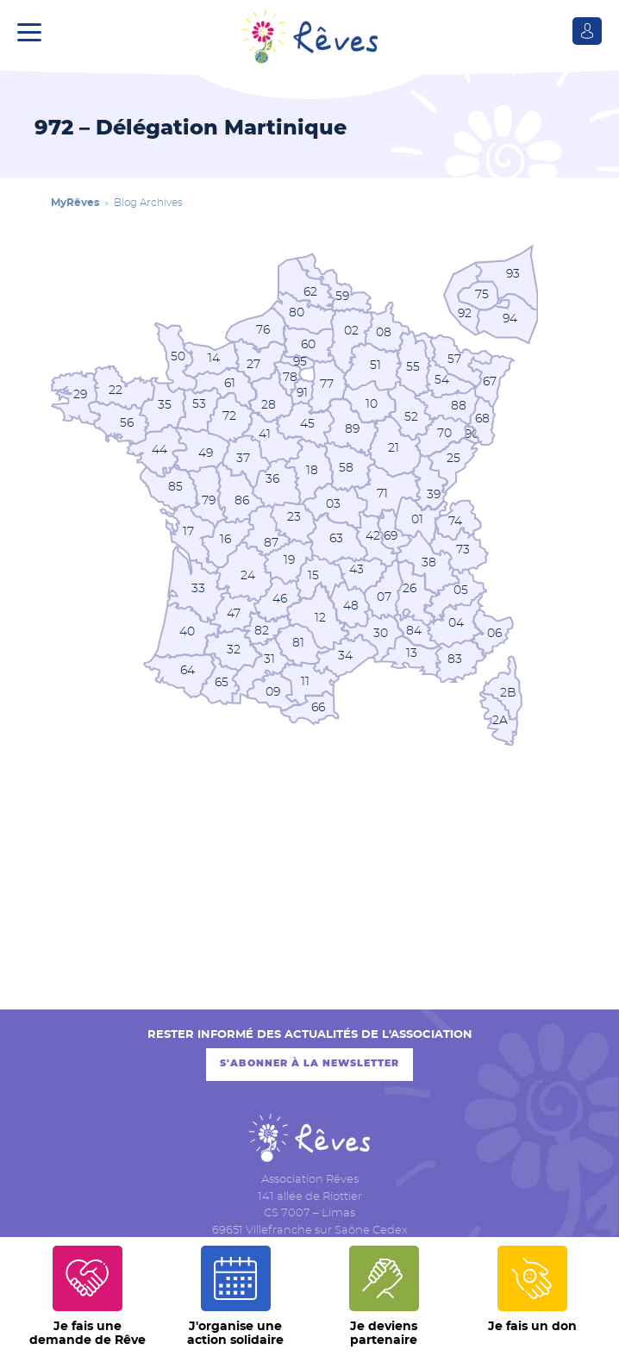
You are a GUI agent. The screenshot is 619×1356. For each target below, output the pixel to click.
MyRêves (75, 202)
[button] (33, 30)
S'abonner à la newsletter (309, 1064)
